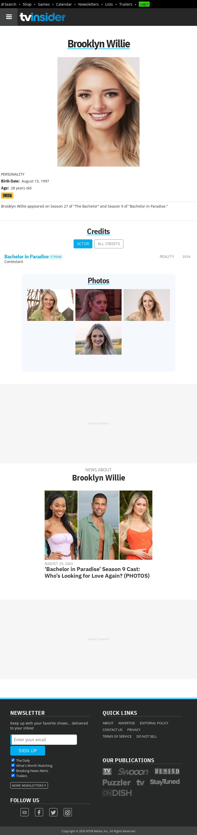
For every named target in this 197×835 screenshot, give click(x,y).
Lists (109, 4)
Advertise (126, 723)
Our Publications (128, 760)
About (108, 723)
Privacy (133, 729)
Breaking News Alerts (32, 770)
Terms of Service (117, 736)
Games (44, 4)
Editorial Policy (154, 723)
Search (10, 4)
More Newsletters (28, 785)
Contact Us (112, 729)
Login (144, 4)
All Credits (109, 244)
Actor (83, 244)
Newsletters (88, 4)
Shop (27, 4)
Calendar (64, 4)
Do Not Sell (146, 736)
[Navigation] (8, 17)
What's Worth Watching (34, 765)
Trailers (125, 4)
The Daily (23, 760)
